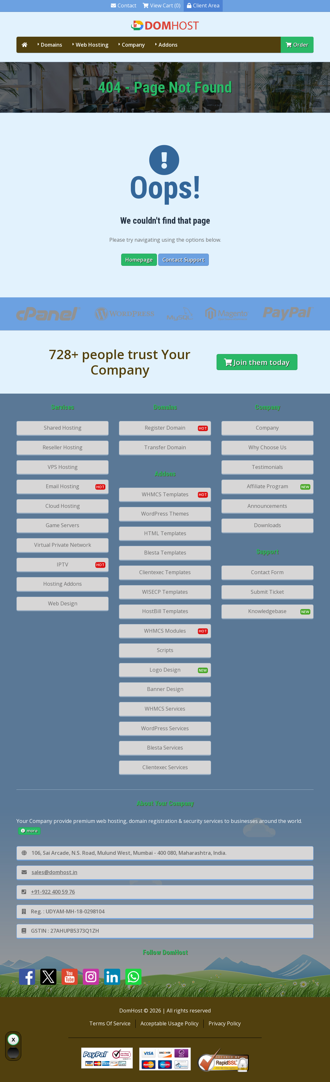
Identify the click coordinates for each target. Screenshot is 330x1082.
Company (133, 44)
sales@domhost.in (49, 872)
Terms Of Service (110, 1023)
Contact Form (267, 572)
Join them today (257, 362)
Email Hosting (62, 486)
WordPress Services (165, 728)
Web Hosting (92, 44)
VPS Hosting (63, 467)
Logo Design (165, 669)
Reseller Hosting (62, 447)
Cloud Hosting (62, 505)
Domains (51, 44)
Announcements (267, 505)
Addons (168, 44)
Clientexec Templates (165, 572)
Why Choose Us (267, 447)
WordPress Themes (165, 513)
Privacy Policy (225, 1023)
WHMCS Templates (165, 494)
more (29, 831)
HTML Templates (165, 533)
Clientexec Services (165, 767)
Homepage (139, 259)
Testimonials (267, 467)
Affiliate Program (267, 486)
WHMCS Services (165, 708)
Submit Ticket (267, 591)
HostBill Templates (165, 611)
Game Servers (62, 525)
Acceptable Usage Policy (170, 1023)
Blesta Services (165, 747)
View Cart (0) (161, 5)
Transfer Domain (165, 447)
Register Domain (165, 427)
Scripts (165, 650)
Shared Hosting (63, 427)
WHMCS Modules (165, 630)
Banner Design (165, 689)
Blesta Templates (165, 552)
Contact (123, 5)
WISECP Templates (165, 591)
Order (297, 44)
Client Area (203, 5)
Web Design (62, 603)
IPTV (62, 564)
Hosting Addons (62, 583)
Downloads (267, 525)
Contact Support (183, 259)
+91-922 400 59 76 (48, 891)
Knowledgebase (267, 611)
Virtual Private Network (62, 544)
